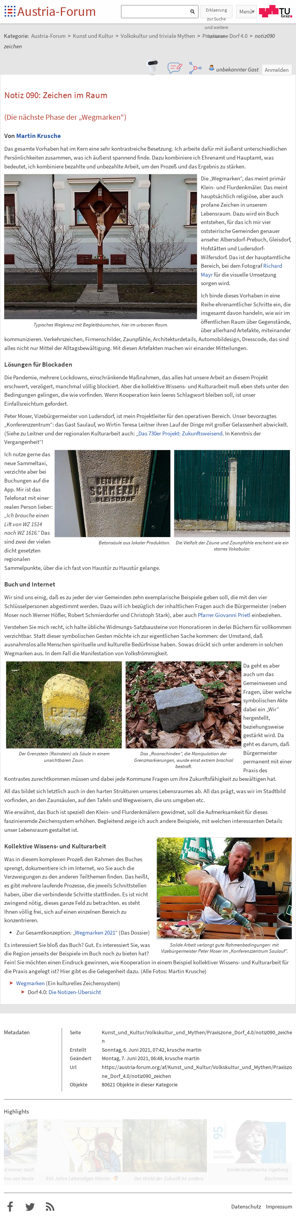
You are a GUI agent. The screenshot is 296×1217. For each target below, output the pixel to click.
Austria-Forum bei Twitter (30, 1207)
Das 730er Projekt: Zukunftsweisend (180, 433)
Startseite (10, 12)
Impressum (279, 1206)
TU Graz (275, 11)
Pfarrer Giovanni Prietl (224, 615)
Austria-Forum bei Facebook (10, 1207)
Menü (245, 11)
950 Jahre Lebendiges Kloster (78, 1178)
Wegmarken (30, 983)
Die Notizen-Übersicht (75, 992)
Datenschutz (246, 1206)
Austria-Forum (56, 11)
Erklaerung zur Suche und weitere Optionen (216, 12)
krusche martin (184, 1049)
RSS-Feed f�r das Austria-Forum (50, 1207)
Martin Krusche (38, 135)
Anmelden (277, 69)
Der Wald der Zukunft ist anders (169, 1178)
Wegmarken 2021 (95, 932)
